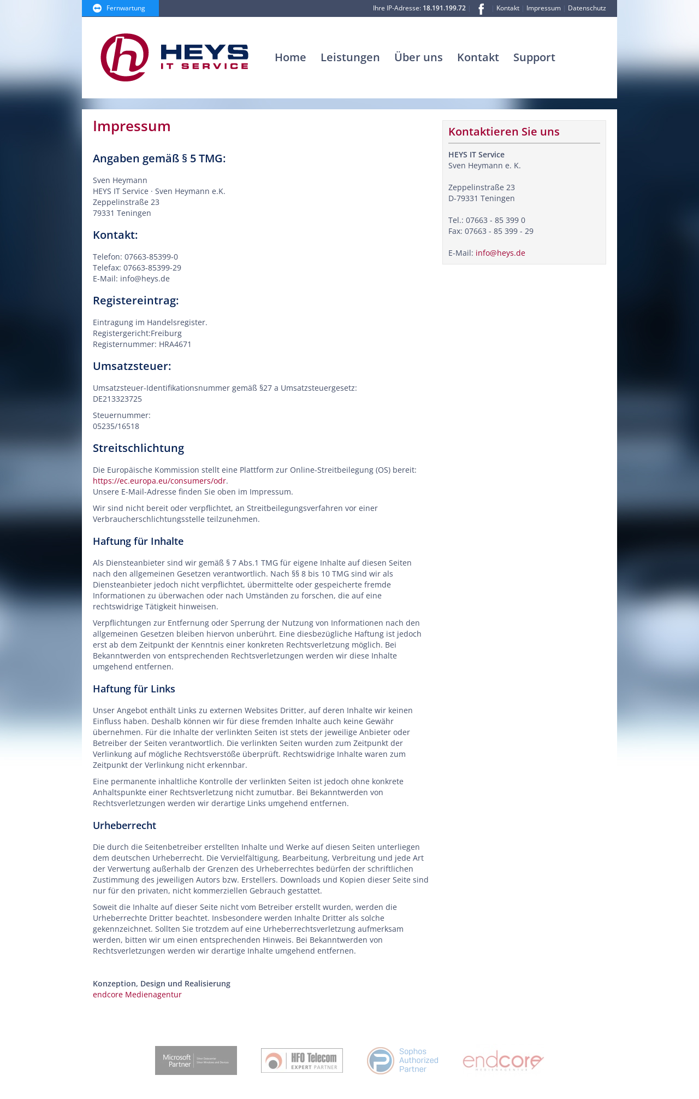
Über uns (418, 57)
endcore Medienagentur (137, 994)
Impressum (543, 8)
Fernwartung (125, 8)
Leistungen (350, 57)
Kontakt (507, 8)
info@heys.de (500, 253)
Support (534, 57)
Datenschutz (587, 8)
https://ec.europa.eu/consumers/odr (159, 480)
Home (290, 57)
